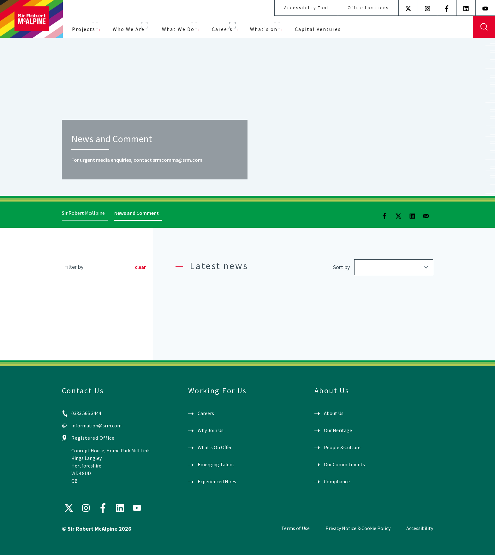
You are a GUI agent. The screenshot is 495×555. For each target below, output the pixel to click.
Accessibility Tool (306, 7)
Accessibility (419, 528)
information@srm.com (96, 425)
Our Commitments (344, 464)
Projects (83, 29)
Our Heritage (338, 430)
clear (140, 267)
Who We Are (129, 29)
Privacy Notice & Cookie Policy (358, 528)
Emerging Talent (216, 464)
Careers (222, 29)
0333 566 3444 (86, 413)
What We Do (178, 29)
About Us (333, 413)
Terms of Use (295, 528)
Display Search (484, 27)
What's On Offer (215, 447)
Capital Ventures (318, 29)
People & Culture (342, 447)
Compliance (337, 481)
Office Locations (368, 7)
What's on (263, 29)
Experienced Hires (217, 481)
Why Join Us (211, 430)
